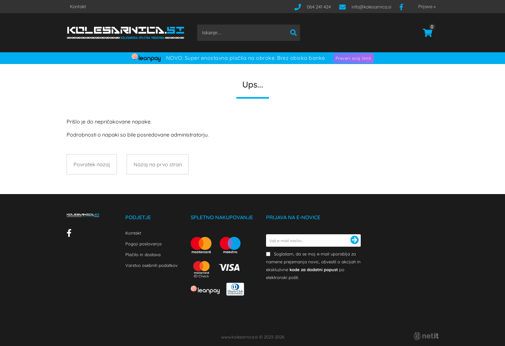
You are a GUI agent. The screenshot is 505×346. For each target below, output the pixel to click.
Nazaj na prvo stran (158, 164)
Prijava (426, 6)
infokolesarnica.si (371, 7)
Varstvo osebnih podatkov (151, 265)
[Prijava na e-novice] (354, 240)
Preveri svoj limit (353, 58)
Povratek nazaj (91, 164)
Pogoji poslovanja (143, 243)
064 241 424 (319, 7)
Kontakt (78, 6)
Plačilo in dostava (143, 254)
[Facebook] (403, 6)
